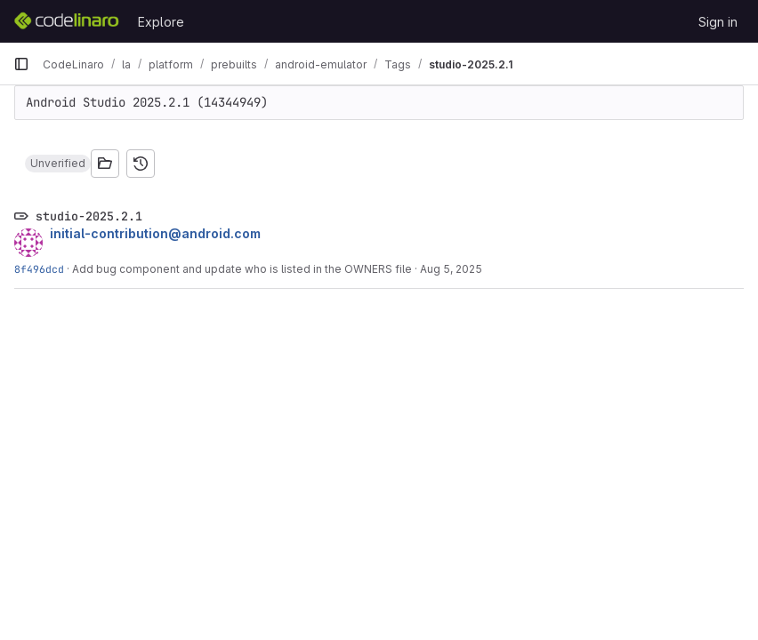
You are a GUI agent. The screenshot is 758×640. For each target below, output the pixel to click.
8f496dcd (39, 269)
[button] (58, 163)
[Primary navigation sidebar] (21, 64)
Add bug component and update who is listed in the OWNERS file (242, 269)
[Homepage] (67, 21)
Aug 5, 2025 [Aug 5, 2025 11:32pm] (451, 269)
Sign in (718, 21)
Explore (161, 21)
